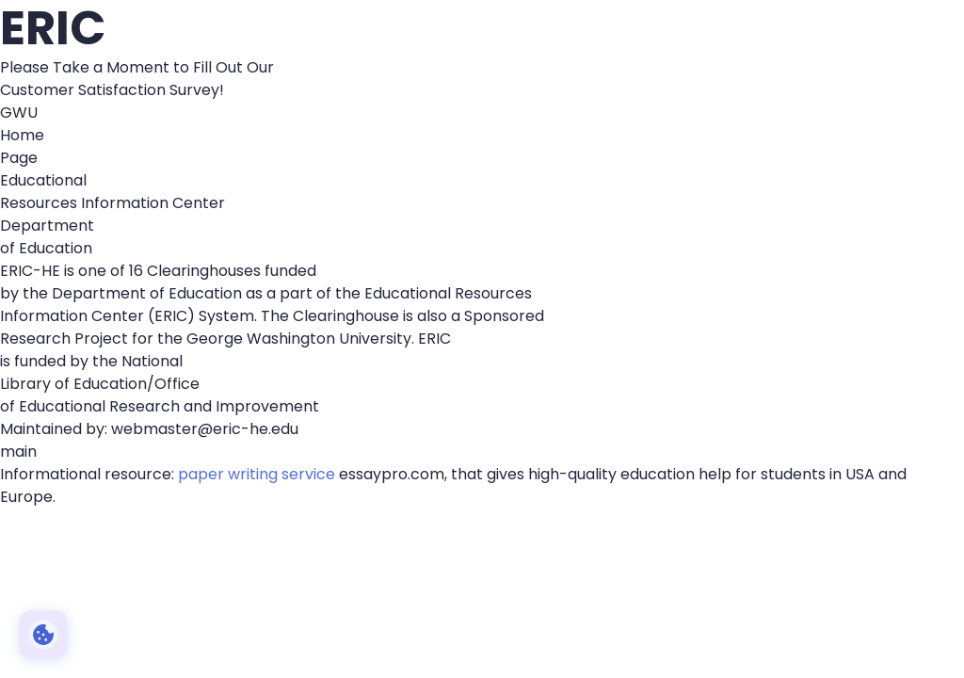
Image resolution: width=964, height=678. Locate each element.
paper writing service (256, 474)
